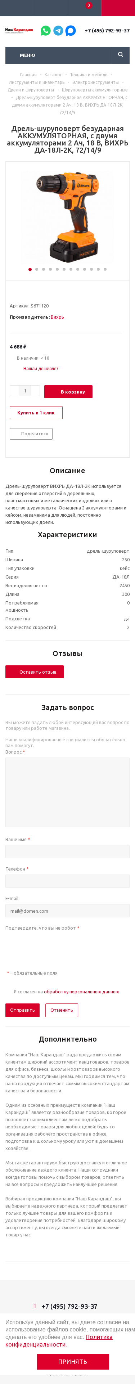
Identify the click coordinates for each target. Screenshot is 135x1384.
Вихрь (57, 316)
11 (98, 269)
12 (105, 269)
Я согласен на (66, 991)
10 (91, 269)
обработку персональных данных (81, 991)
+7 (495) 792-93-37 (107, 30)
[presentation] (60, 948)
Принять (72, 1361)
